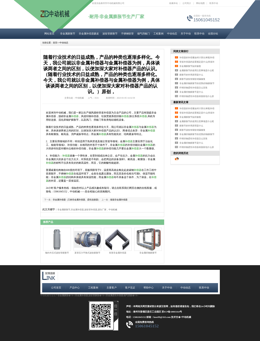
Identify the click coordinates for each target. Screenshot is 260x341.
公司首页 (56, 287)
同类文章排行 (180, 51)
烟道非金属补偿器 (118, 199)
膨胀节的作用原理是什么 (191, 75)
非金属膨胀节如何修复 (190, 66)
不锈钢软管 (127, 33)
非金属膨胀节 (67, 33)
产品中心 (75, 287)
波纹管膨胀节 (110, 33)
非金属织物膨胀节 (148, 253)
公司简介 (186, 3)
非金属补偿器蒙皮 (89, 33)
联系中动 (213, 3)
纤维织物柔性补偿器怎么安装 (193, 87)
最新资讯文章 (180, 102)
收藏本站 (173, 3)
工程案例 (158, 33)
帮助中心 (149, 287)
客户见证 (130, 287)
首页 (55, 42)
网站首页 (49, 33)
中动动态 (172, 33)
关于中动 (186, 33)
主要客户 (112, 287)
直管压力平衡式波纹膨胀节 (87, 253)
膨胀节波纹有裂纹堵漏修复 (192, 79)
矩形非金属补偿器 (117, 253)
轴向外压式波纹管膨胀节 (57, 253)
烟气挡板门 (143, 33)
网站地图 (200, 3)
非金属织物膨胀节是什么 (191, 92)
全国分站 (213, 33)
